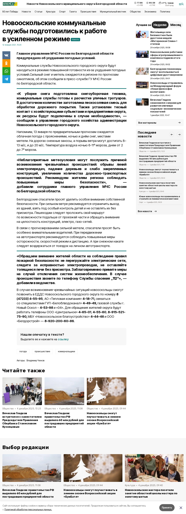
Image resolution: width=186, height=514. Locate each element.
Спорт (62, 11)
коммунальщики (66, 351)
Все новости (145, 211)
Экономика (150, 11)
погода (23, 351)
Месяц (175, 25)
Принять (167, 507)
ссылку (63, 339)
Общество (135, 11)
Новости (26, 11)
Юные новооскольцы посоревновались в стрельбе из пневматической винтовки (159, 197)
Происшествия (88, 11)
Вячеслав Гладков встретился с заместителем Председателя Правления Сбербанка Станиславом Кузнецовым (22, 420)
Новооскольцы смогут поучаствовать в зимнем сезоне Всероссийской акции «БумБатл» (104, 418)
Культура (50, 11)
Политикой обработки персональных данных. (28, 509)
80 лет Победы (10, 11)
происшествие (42, 351)
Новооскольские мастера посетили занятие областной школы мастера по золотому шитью (158, 185)
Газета (73, 11)
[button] (171, 134)
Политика (165, 11)
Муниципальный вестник (113, 11)
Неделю (160, 25)
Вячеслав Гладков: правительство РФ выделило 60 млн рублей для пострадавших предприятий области (64, 420)
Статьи (38, 11)
